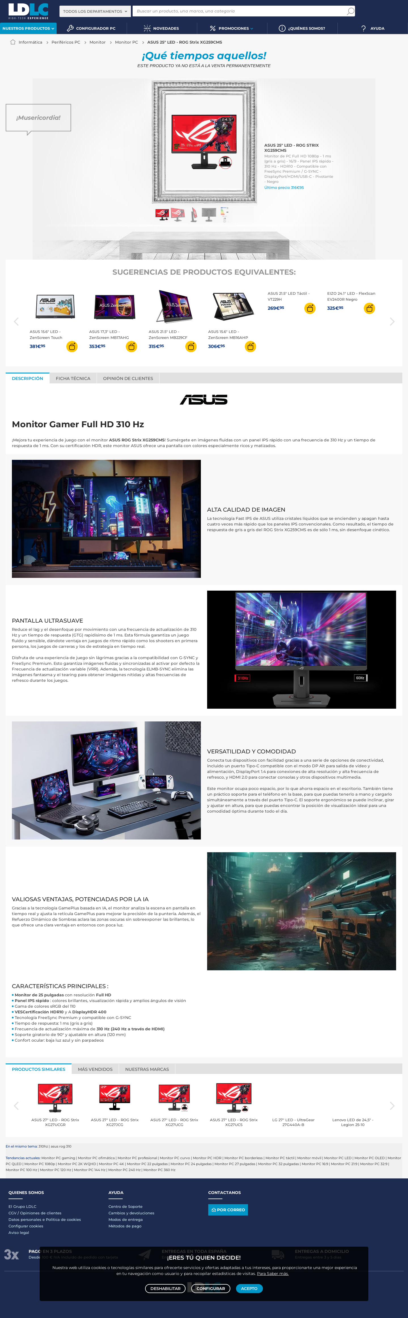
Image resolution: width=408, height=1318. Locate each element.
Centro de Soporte (126, 1206)
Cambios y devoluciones (131, 1213)
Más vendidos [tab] (95, 1069)
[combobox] (95, 11)
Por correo (228, 1210)
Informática (30, 42)
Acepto (248, 1287)
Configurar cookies (25, 1226)
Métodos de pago (125, 1226)
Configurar (211, 1287)
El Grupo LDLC (22, 1206)
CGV (12, 1213)
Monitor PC (126, 42)
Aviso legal (18, 1232)
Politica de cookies (63, 1219)
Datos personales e (27, 1219)
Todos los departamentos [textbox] (92, 11)
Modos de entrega (126, 1219)
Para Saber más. (273, 1271)
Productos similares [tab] (38, 1069)
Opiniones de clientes (40, 1213)
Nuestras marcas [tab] (147, 1069)
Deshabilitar (166, 1287)
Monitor (98, 42)
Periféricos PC (66, 42)
